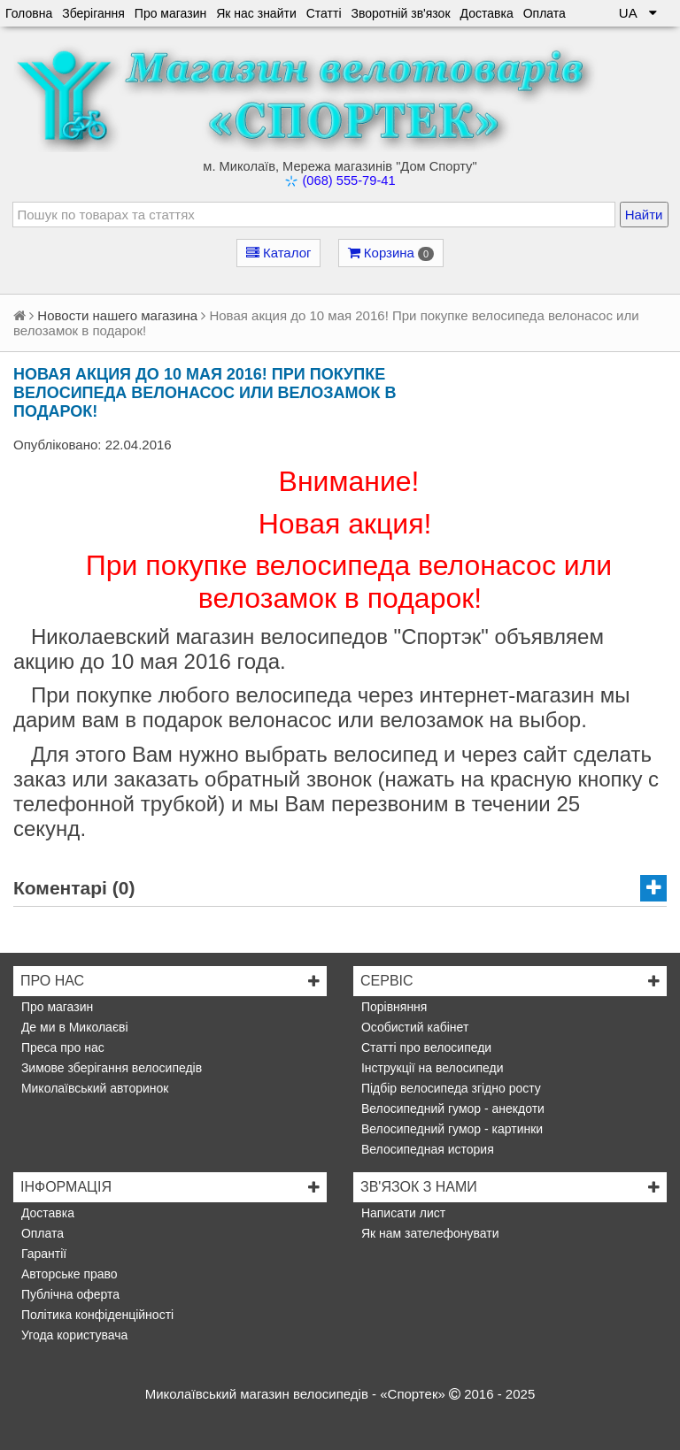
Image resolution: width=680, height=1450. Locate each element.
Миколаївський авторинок (93, 1088)
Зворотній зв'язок (401, 13)
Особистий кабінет (413, 1027)
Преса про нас (61, 1047)
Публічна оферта (69, 1294)
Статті (324, 13)
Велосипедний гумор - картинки (450, 1129)
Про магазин (170, 13)
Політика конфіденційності (96, 1315)
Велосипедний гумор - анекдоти (451, 1108)
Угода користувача (73, 1335)
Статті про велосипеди (424, 1047)
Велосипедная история (426, 1149)
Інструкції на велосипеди (431, 1068)
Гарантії (42, 1254)
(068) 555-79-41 (348, 180)
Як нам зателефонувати (428, 1233)
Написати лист (401, 1213)
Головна (28, 13)
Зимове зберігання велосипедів (110, 1068)
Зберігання (93, 13)
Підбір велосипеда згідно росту (449, 1088)
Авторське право (68, 1274)
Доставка (487, 13)
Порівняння (392, 1007)
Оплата (544, 13)
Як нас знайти (256, 13)
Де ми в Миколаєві (73, 1027)
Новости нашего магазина (117, 315)
